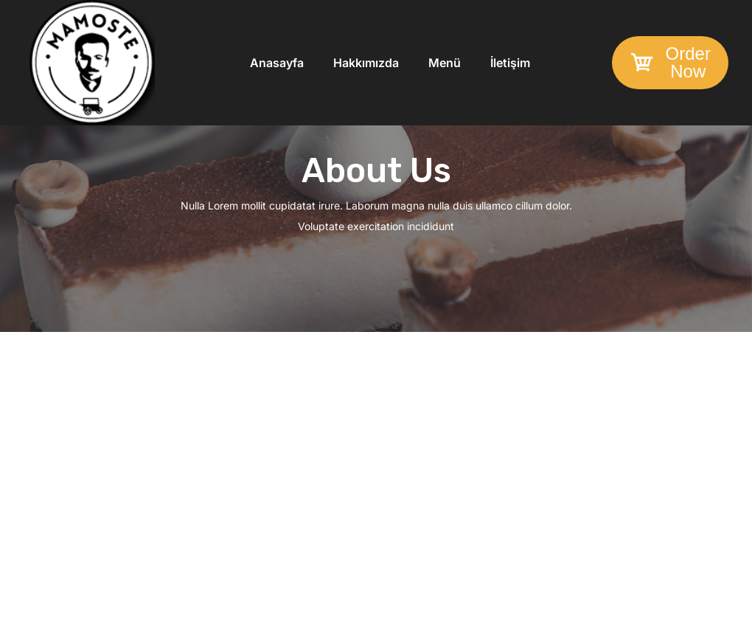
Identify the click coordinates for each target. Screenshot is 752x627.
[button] (670, 62)
